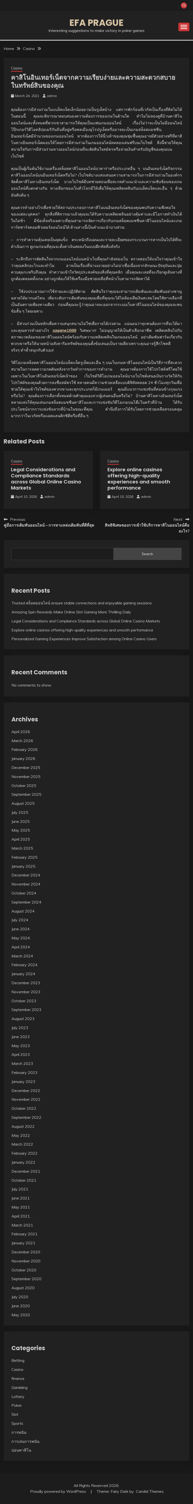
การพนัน (18, 1432)
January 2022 (23, 1162)
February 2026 (24, 749)
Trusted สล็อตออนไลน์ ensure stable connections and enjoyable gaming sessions (81, 602)
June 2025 (20, 821)
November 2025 (25, 776)
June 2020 (20, 1305)
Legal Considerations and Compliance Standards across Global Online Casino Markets (46, 478)
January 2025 (23, 866)
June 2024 (20, 928)
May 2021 (20, 1207)
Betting (17, 1360)
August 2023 (23, 1018)
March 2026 (22, 740)
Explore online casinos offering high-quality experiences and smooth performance (138, 478)
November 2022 (25, 1099)
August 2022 (23, 1126)
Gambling (19, 1387)
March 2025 (22, 848)
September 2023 (26, 1009)
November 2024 (25, 884)
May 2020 (20, 1314)
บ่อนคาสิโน (21, 1450)
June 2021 (20, 1198)
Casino (16, 68)
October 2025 (23, 785)
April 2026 (20, 731)
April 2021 (20, 1216)
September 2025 (26, 794)
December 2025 (25, 767)
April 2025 (20, 839)
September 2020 (26, 1278)
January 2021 (23, 1242)
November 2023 (25, 991)
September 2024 (26, 902)
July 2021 (19, 1189)
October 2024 (23, 893)
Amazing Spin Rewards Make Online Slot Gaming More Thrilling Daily (71, 611)
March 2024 (22, 956)
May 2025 (20, 830)
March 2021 (22, 1225)
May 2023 (20, 1045)
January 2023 (23, 1081)
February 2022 (24, 1153)
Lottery (17, 1396)
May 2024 (20, 937)
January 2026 (23, 758)
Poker (16, 1405)
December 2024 (25, 875)
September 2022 (26, 1117)
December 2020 (25, 1251)
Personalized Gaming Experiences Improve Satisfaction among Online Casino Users (84, 638)
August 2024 (23, 911)
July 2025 (19, 812)
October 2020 (23, 1270)
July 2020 (19, 1296)
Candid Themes (150, 1491)
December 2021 (25, 1171)
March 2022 (22, 1144)
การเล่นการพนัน (25, 1441)
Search (147, 554)
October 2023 (23, 1000)
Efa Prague (96, 22)
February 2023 (24, 1072)
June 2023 (20, 1036)
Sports (17, 1423)
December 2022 (25, 1090)
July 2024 (19, 919)
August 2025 (23, 803)
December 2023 (25, 982)
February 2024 (24, 964)
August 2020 (23, 1287)
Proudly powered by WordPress (58, 1491)
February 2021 (24, 1233)
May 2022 (20, 1135)
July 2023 (19, 1027)
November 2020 (25, 1260)
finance (17, 1378)
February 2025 (24, 857)
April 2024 (20, 946)
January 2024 (23, 973)
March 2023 (22, 1063)
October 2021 (23, 1180)
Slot (14, 1414)
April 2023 (20, 1054)
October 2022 (23, 1108)
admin (52, 96)
